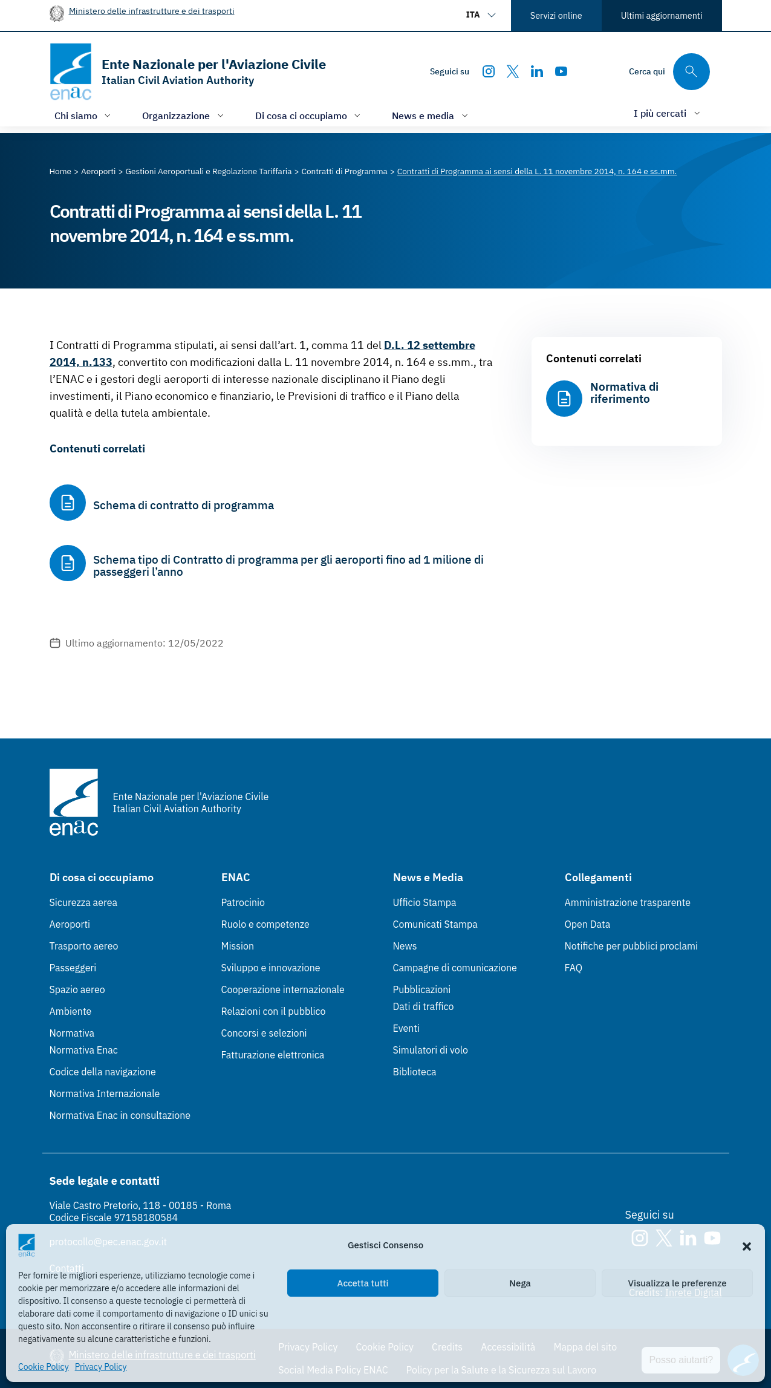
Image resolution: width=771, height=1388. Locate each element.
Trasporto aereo (84, 946)
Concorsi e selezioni (264, 1033)
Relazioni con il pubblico (273, 1011)
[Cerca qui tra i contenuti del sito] (669, 71)
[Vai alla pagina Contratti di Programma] (345, 171)
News (405, 946)
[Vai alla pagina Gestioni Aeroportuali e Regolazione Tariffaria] (208, 171)
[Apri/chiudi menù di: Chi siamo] (84, 115)
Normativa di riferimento (624, 392)
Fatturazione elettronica (273, 1055)
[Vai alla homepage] (188, 72)
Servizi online (556, 15)
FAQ (574, 968)
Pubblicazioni (422, 989)
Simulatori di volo (430, 1050)
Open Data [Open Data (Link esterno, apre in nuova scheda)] (588, 924)
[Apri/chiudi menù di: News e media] (431, 115)
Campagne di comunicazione (455, 968)
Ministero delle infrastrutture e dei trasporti (152, 10)
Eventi (406, 1028)
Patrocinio (243, 902)
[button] (747, 1245)
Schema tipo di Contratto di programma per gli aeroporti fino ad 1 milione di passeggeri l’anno (288, 565)
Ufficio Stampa (425, 902)
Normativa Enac (84, 1050)
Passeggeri (73, 968)
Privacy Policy (101, 1366)
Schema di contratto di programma (183, 505)
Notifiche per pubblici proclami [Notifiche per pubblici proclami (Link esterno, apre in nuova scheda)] (631, 946)
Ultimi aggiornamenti (662, 15)
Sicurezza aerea (84, 902)
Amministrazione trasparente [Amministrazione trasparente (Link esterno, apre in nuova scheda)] (628, 902)
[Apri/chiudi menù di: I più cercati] (668, 112)
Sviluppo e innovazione (270, 968)
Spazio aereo (77, 989)
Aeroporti (70, 924)
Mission (238, 946)
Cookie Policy (43, 1366)
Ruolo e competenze (265, 924)
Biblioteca (415, 1072)
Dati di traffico (423, 1006)
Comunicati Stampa (435, 924)
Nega (519, 1283)
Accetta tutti (363, 1283)
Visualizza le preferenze (677, 1283)
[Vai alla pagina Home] (61, 171)
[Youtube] (561, 71)
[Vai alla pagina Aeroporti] (98, 171)
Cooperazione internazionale (283, 989)
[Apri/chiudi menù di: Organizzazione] (184, 115)
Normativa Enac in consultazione (120, 1115)
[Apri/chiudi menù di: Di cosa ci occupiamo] (309, 115)
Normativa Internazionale (105, 1093)
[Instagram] (488, 71)
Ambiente (71, 1011)
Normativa (72, 1033)
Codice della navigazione (103, 1072)
